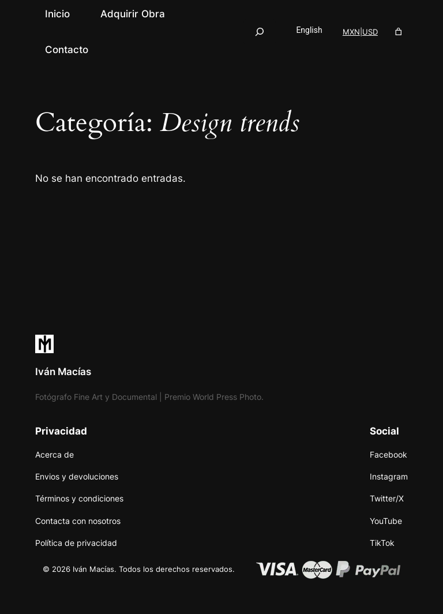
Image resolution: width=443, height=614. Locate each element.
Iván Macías (63, 371)
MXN (351, 31)
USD (370, 31)
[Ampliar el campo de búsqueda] (259, 31)
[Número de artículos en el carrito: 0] (398, 32)
